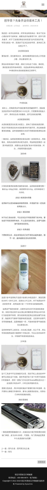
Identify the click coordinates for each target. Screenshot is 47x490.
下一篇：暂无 (6, 452)
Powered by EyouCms (23, 484)
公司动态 (17, 26)
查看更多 (41, 462)
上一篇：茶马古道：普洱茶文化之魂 (15, 448)
